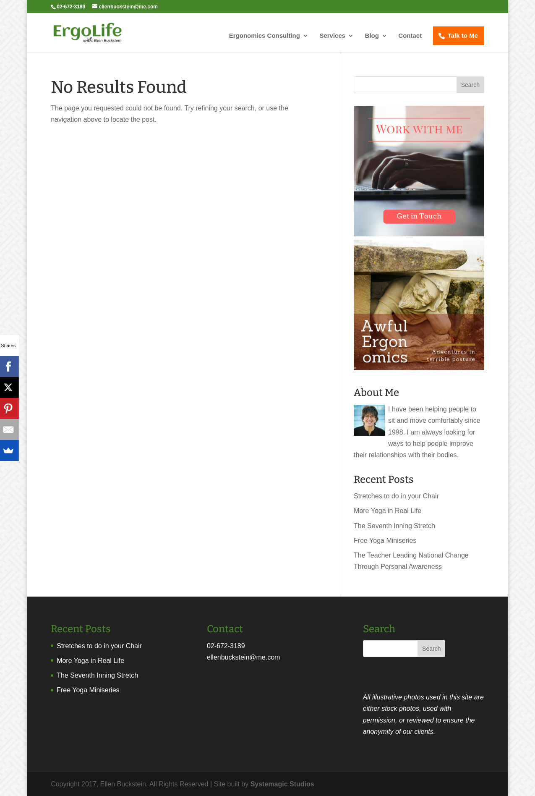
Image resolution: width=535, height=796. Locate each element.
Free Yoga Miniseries (385, 540)
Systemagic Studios (282, 784)
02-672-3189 (226, 645)
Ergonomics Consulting (264, 36)
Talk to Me (463, 35)
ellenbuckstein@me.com (243, 657)
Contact (410, 36)
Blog (372, 36)
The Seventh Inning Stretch (394, 525)
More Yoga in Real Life (387, 510)
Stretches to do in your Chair (396, 496)
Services (332, 36)
